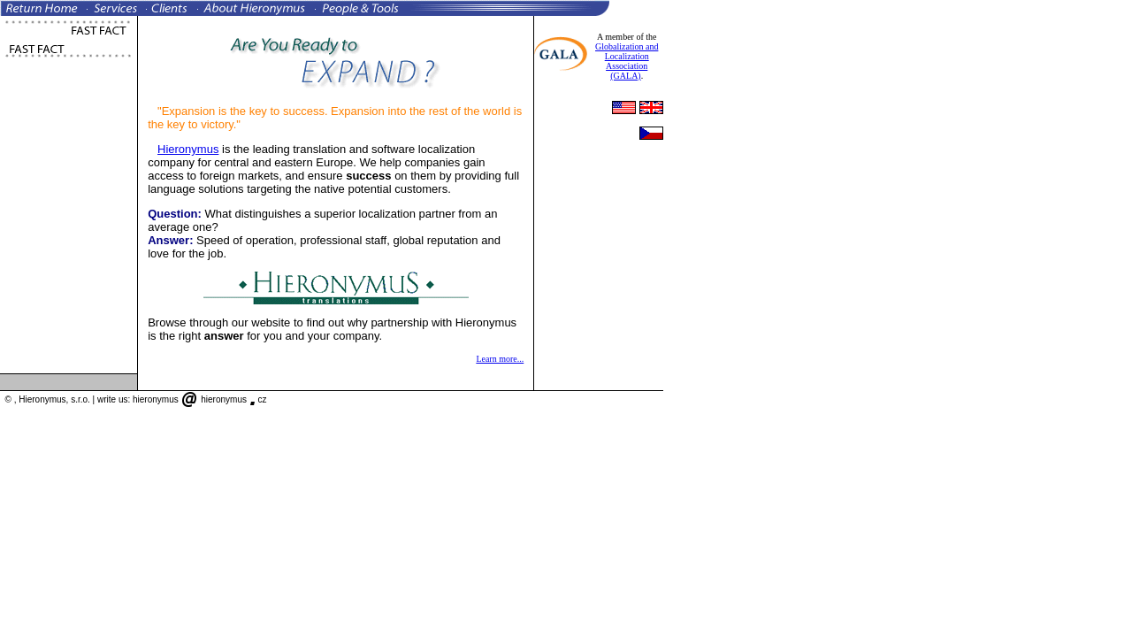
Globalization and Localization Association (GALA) (626, 61)
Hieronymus (187, 149)
